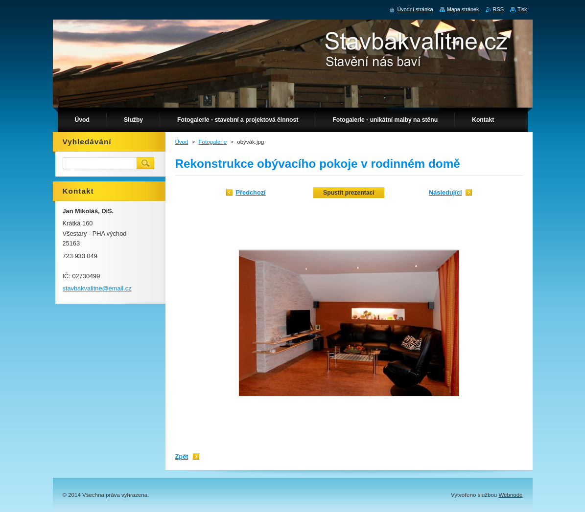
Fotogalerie (213, 142)
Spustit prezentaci (348, 192)
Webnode (510, 495)
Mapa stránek (463, 9)
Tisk (522, 9)
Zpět (181, 456)
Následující (445, 192)
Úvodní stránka (415, 9)
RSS (498, 9)
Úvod (181, 142)
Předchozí (251, 192)
